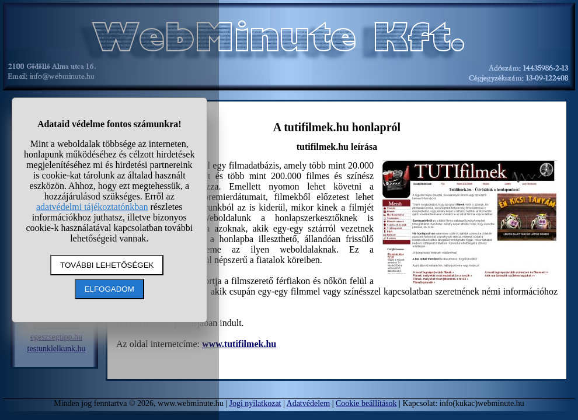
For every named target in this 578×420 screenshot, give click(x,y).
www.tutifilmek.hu (239, 344)
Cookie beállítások (366, 403)
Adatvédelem (308, 403)
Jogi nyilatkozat (255, 403)
